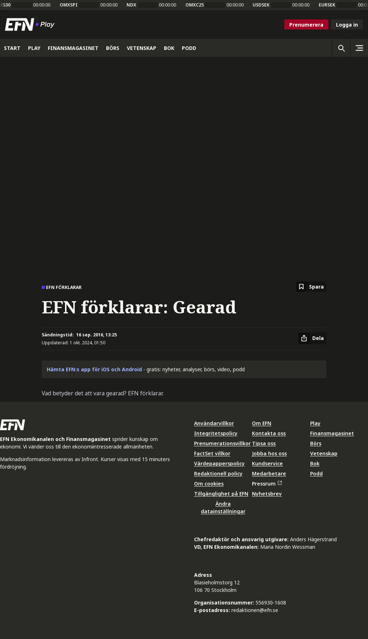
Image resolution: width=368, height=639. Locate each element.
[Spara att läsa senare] (311, 286)
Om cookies (209, 483)
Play (315, 423)
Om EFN (261, 423)
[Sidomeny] (359, 48)
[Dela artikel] (312, 338)
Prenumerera (306, 24)
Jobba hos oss (269, 453)
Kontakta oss (269, 433)
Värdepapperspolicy (219, 463)
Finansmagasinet (332, 433)
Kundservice (267, 463)
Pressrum (266, 483)
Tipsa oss (264, 443)
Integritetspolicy (216, 433)
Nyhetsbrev (267, 493)
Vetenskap (323, 453)
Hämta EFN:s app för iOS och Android (94, 369)
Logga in (347, 24)
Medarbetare (269, 473)
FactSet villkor (212, 453)
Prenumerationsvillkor (222, 443)
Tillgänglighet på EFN (221, 493)
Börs (315, 443)
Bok (314, 463)
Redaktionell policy (218, 473)
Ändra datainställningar (223, 507)
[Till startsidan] (31, 24)
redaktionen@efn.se (254, 610)
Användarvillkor (214, 423)
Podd (316, 473)
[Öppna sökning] (341, 48)
